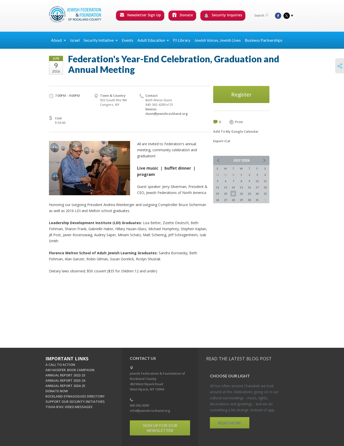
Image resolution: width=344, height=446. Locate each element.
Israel (75, 40)
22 (241, 193)
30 (249, 200)
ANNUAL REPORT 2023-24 (65, 380)
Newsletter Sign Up (140, 15)
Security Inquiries (223, 15)
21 (233, 193)
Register (241, 94)
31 (257, 200)
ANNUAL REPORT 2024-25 (65, 385)
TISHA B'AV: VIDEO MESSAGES (68, 407)
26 (217, 200)
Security (101, 40)
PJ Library (181, 40)
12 (217, 187)
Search (261, 15)
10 (257, 181)
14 (233, 187)
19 (217, 193)
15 (241, 187)
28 (233, 200)
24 (257, 193)
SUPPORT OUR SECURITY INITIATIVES (75, 401)
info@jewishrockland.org (150, 410)
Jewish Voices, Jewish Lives (217, 40)
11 (265, 181)
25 (265, 193)
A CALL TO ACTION (60, 364)
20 (225, 193)
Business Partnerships (263, 40)
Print (236, 122)
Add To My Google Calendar (236, 131)
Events (127, 40)
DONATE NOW (56, 391)
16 (249, 187)
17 (257, 187)
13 (225, 187)
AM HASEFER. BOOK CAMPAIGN (69, 370)
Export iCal (221, 141)
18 (265, 187)
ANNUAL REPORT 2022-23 (65, 375)
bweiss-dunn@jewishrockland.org (166, 111)
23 (249, 193)
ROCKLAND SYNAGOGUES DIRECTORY (75, 396)
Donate (182, 15)
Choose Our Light (230, 375)
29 (241, 200)
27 (225, 200)
